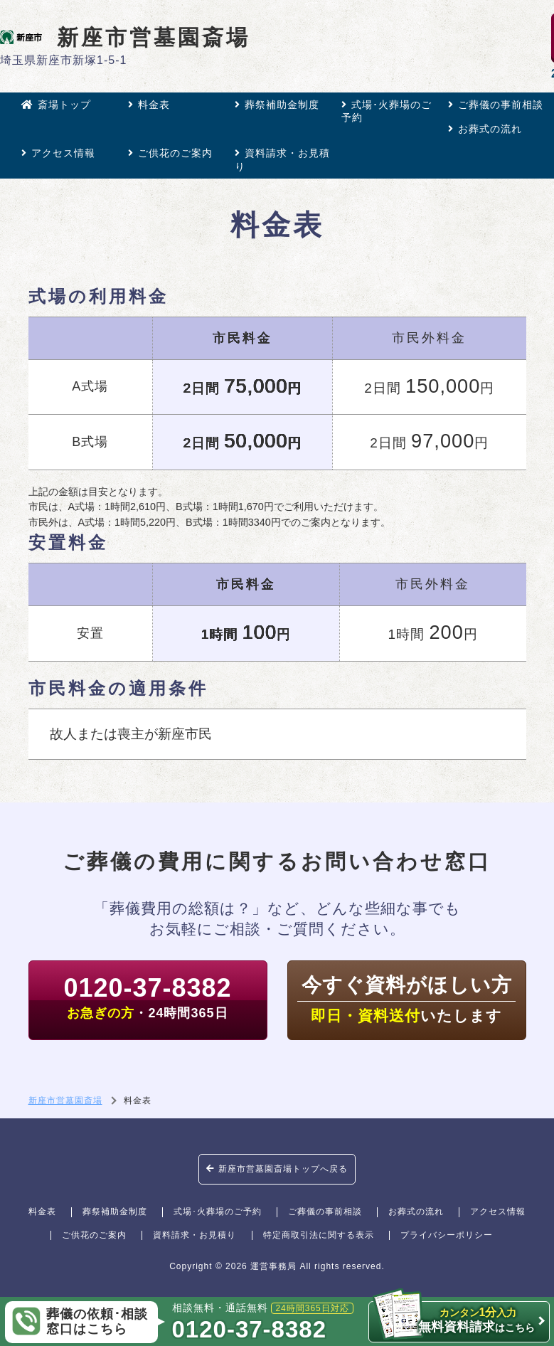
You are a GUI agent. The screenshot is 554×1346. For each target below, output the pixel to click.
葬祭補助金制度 (277, 104)
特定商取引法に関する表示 (318, 1235)
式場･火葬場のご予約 (386, 111)
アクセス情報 (58, 153)
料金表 (149, 104)
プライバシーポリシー (446, 1235)
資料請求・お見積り (282, 159)
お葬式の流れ (485, 128)
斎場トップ (56, 104)
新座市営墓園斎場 (125, 37)
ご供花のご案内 (170, 153)
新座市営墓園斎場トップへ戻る (276, 1169)
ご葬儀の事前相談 (495, 104)
